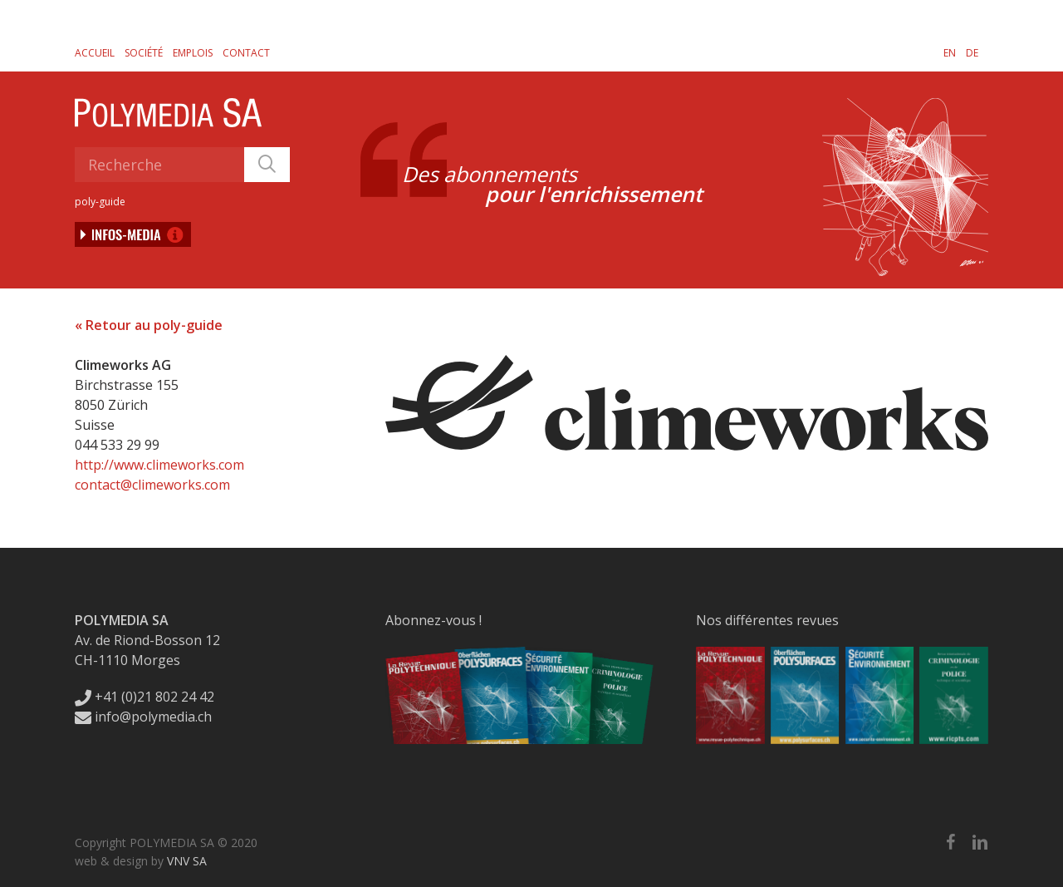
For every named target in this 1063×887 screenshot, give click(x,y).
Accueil (95, 53)
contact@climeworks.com (152, 485)
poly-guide (100, 202)
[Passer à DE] (972, 52)
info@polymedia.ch (143, 716)
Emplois (193, 53)
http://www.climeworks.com (159, 465)
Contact (246, 53)
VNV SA (187, 861)
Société (144, 53)
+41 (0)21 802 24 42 (144, 696)
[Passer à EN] (949, 52)
